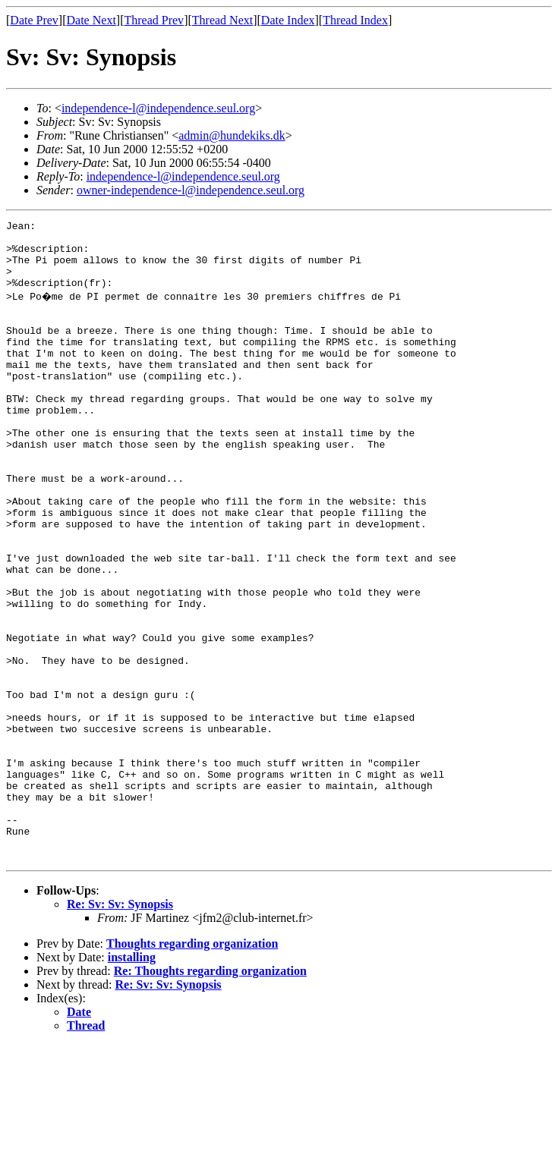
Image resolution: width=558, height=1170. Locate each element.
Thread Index (355, 20)
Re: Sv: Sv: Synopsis (120, 1029)
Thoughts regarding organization (192, 1068)
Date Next (91, 20)
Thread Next (222, 20)
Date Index (288, 20)
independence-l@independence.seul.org (158, 108)
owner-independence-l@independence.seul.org (190, 190)
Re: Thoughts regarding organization (210, 1096)
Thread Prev (154, 20)
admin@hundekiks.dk (231, 135)
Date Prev (34, 20)
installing (132, 1082)
